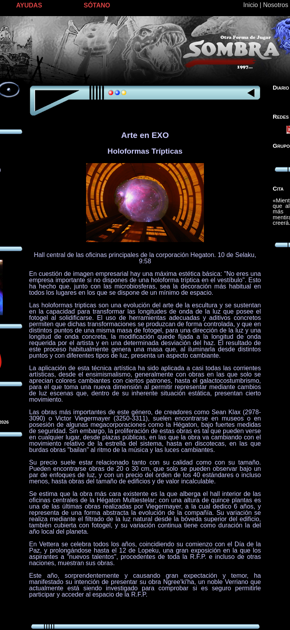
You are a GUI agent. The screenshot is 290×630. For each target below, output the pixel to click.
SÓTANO (97, 5)
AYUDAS (29, 5)
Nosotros (275, 5)
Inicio (250, 5)
